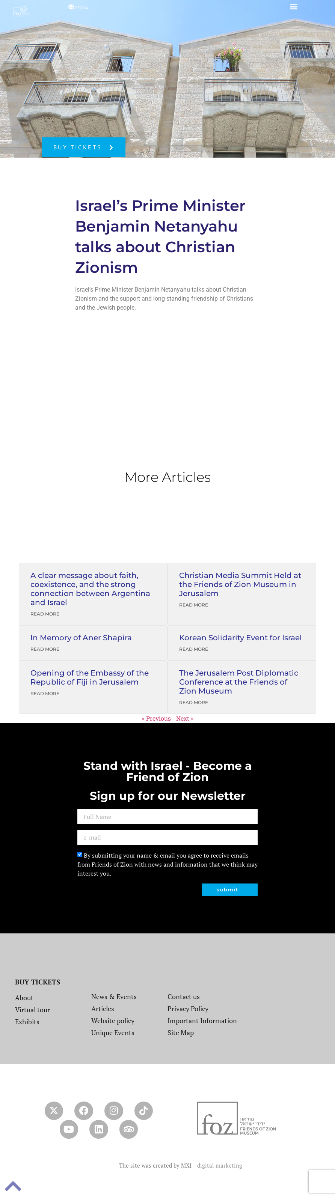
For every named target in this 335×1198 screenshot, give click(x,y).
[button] (294, 6)
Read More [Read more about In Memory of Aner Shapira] (44, 649)
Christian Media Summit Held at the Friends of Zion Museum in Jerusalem (240, 584)
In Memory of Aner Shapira (81, 637)
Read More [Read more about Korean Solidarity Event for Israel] (193, 649)
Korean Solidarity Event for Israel (240, 637)
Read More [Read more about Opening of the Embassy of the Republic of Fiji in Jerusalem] (44, 693)
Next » (184, 718)
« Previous (156, 718)
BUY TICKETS (37, 981)
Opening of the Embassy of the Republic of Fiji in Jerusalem (89, 677)
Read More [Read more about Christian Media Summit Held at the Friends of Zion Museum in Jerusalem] (193, 605)
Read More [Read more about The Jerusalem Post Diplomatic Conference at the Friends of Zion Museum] (193, 702)
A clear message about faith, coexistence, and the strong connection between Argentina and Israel (90, 589)
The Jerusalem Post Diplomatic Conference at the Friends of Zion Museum (238, 681)
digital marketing (219, 1165)
